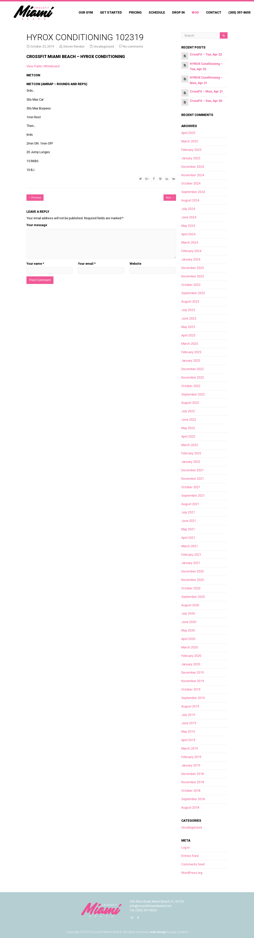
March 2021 (189, 546)
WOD (195, 12)
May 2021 (188, 529)
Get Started (111, 12)
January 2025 (190, 158)
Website (135, 263)
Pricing (135, 12)
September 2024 (193, 192)
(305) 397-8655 (239, 12)
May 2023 (188, 327)
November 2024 (192, 175)
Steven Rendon (73, 46)
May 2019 (188, 731)
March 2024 (189, 242)
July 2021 (188, 512)
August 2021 (190, 504)
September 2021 (193, 495)
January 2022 (190, 462)
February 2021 (191, 554)
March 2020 (189, 647)
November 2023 (192, 276)
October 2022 (190, 386)
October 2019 (190, 689)
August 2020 (190, 605)
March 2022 (189, 445)
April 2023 (188, 335)
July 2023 (188, 310)
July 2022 (188, 411)
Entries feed (189, 856)
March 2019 (189, 748)
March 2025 (189, 141)
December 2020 (192, 571)
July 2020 (188, 613)
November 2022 (192, 377)
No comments (133, 46)
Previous (35, 197)
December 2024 (192, 166)
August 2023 (190, 301)
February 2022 (191, 453)
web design (158, 932)
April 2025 (188, 133)
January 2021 (190, 563)
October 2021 (190, 487)
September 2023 (193, 293)
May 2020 (188, 630)
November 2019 (192, 681)
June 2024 (188, 217)
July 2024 (188, 209)
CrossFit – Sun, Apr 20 (206, 101)
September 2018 (193, 799)
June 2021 (188, 521)
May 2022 (188, 428)
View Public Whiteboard (42, 66)
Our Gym (86, 12)
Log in (185, 847)
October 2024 (190, 183)
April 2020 (188, 639)
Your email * (87, 263)
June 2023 (188, 318)
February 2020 (191, 656)
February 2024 (191, 251)
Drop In (178, 12)
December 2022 (192, 369)
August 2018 (190, 807)
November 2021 (192, 478)
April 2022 (188, 436)
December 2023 (192, 268)
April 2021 (188, 537)
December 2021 (192, 470)
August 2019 (190, 706)
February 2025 (191, 150)
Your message (36, 225)
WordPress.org (191, 873)
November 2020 (192, 580)
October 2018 (190, 790)
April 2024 (188, 234)
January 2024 (190, 259)
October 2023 (190, 285)
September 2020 (193, 597)
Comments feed (192, 864)
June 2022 (188, 419)
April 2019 (188, 740)
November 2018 (192, 782)
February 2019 (191, 757)
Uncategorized (103, 46)
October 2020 (190, 588)
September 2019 (193, 698)
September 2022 (193, 394)
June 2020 (188, 622)
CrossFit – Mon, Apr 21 (206, 91)
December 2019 (192, 672)
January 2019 (190, 765)
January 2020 (190, 664)
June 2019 (188, 723)
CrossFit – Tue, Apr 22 (206, 54)
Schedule (157, 12)
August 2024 (190, 200)
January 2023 (190, 360)
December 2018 (192, 774)
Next (170, 197)
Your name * (35, 263)
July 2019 (188, 715)
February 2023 (191, 352)
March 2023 (189, 343)
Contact (213, 12)
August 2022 (190, 402)
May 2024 (188, 226)
